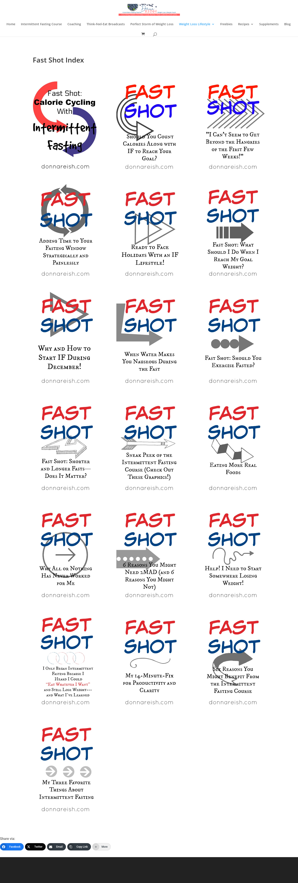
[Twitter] (35, 846)
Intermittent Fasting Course (41, 24)
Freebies (226, 24)
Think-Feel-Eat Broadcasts (106, 24)
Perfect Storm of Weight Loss (151, 24)
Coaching (74, 24)
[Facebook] (12, 846)
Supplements (269, 24)
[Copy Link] (79, 846)
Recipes (243, 24)
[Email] (56, 846)
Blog (287, 24)
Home (10, 24)
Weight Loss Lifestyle (194, 24)
